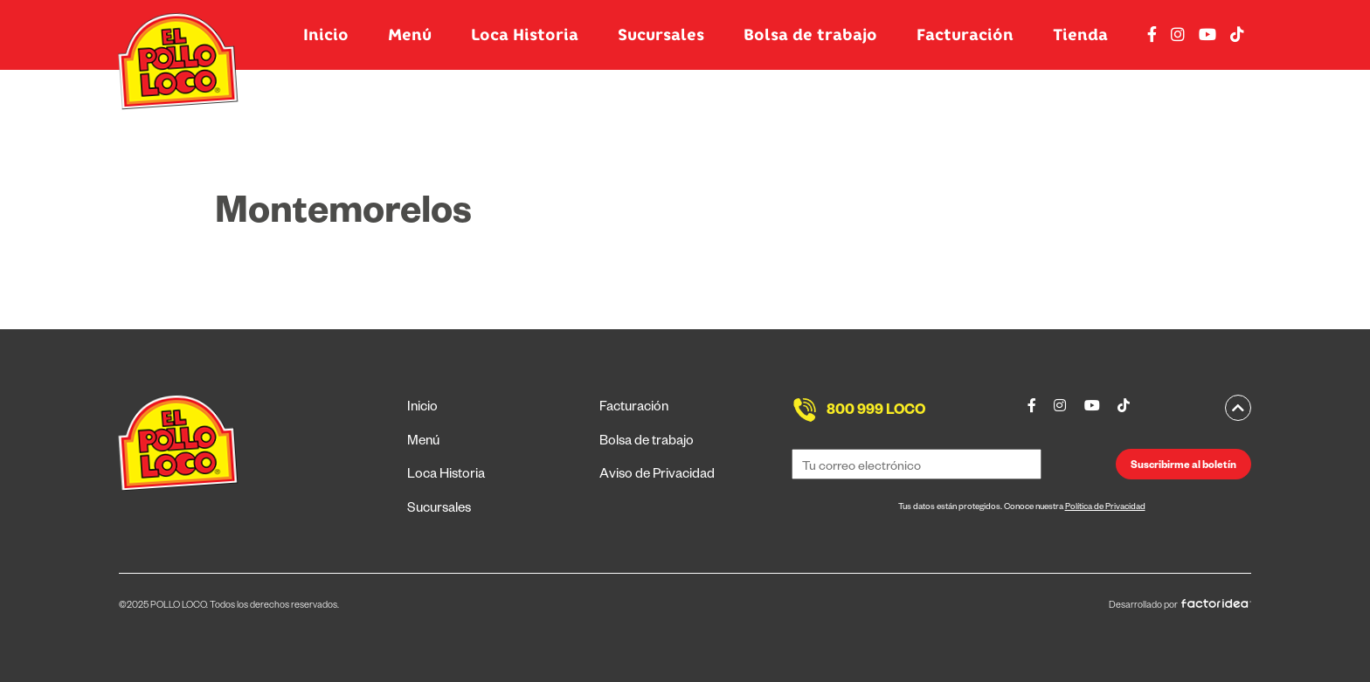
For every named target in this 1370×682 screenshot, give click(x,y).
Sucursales (661, 35)
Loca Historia (524, 35)
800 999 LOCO (876, 412)
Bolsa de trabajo (810, 35)
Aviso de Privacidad (657, 475)
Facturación (965, 35)
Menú (410, 35)
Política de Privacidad (1105, 508)
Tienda (1080, 35)
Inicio (326, 35)
